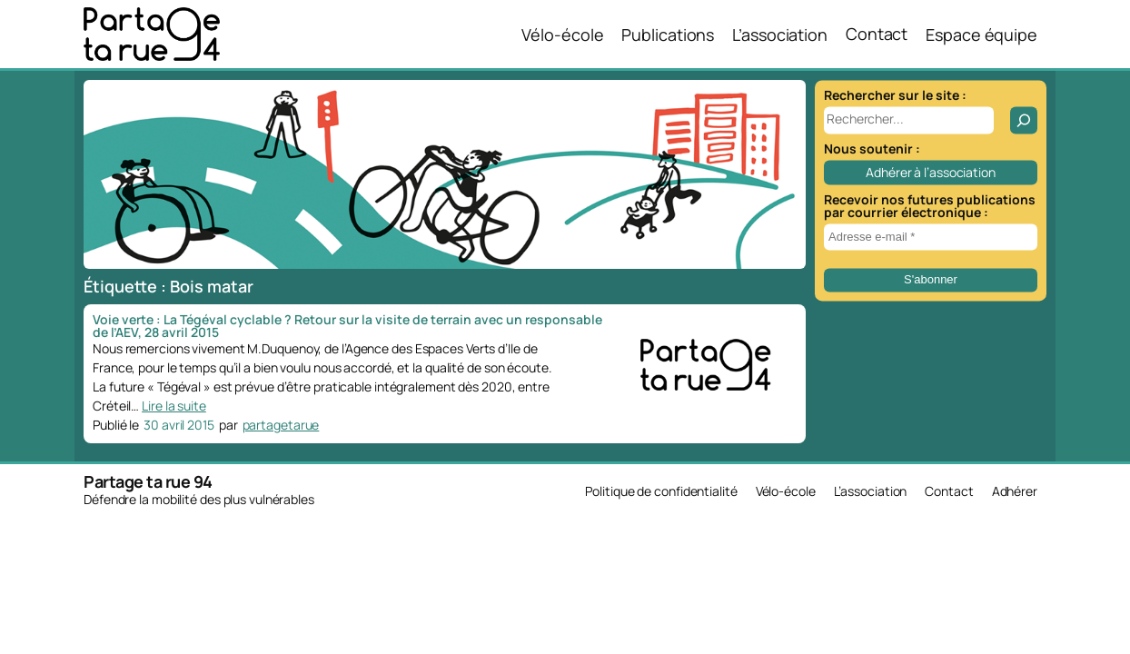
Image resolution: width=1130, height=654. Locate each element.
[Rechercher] (1023, 120)
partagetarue (281, 424)
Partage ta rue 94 (148, 481)
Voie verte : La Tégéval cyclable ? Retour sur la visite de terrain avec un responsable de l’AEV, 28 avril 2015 (347, 326)
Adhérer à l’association (931, 172)
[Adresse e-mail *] (930, 237)
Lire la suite (174, 405)
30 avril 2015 (179, 424)
